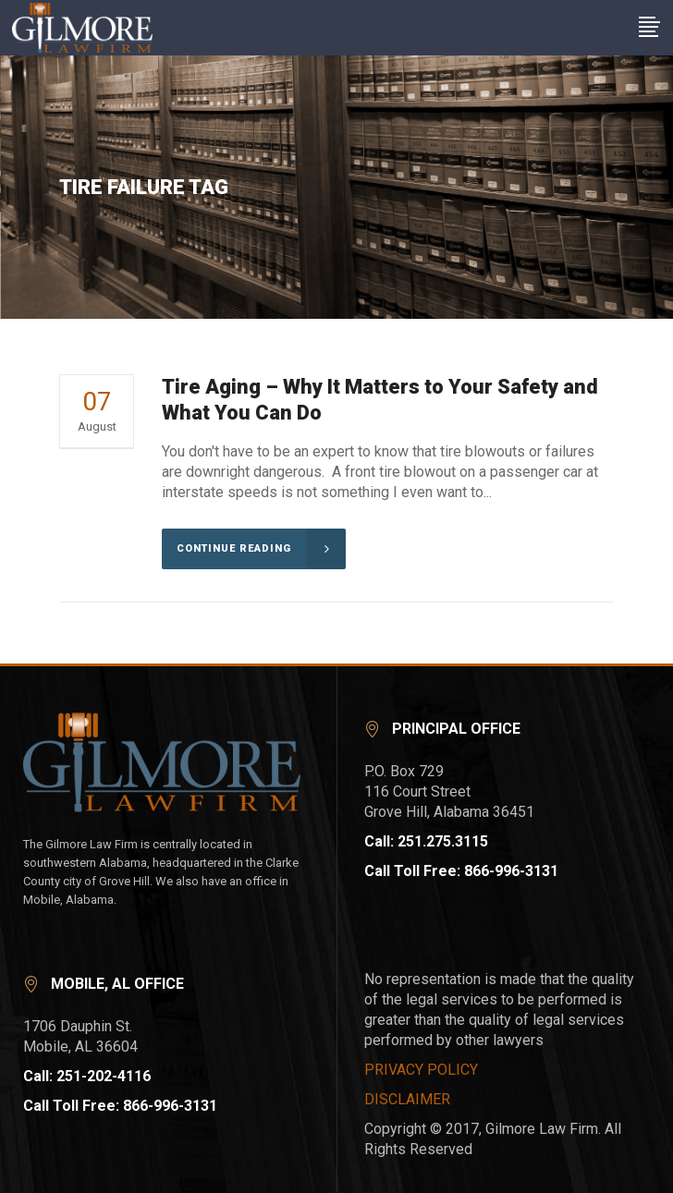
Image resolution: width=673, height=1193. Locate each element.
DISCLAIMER (407, 1099)
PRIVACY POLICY (421, 1069)
